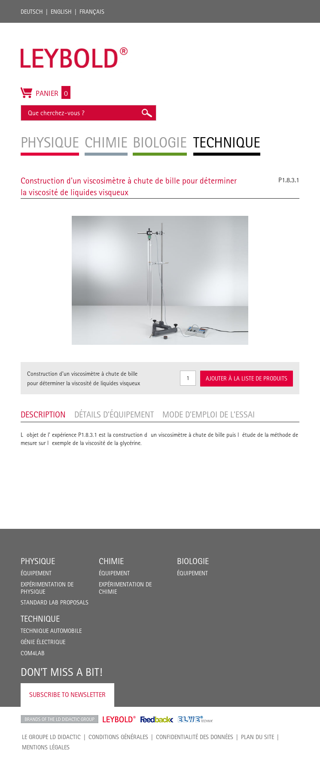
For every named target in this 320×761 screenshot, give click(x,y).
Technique (40, 619)
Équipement (36, 573)
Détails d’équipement (114, 414)
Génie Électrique (43, 641)
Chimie (111, 561)
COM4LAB (33, 653)
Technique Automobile (51, 630)
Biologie (193, 561)
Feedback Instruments (157, 719)
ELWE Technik (195, 719)
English (61, 11)
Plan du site (257, 736)
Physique (38, 561)
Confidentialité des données (194, 736)
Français (91, 11)
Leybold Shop (119, 719)
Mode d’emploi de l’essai (208, 414)
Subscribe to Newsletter (67, 694)
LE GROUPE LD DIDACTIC (51, 736)
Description (43, 414)
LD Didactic (59, 719)
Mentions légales (46, 747)
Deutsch (32, 11)
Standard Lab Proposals (54, 602)
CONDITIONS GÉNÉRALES (118, 736)
